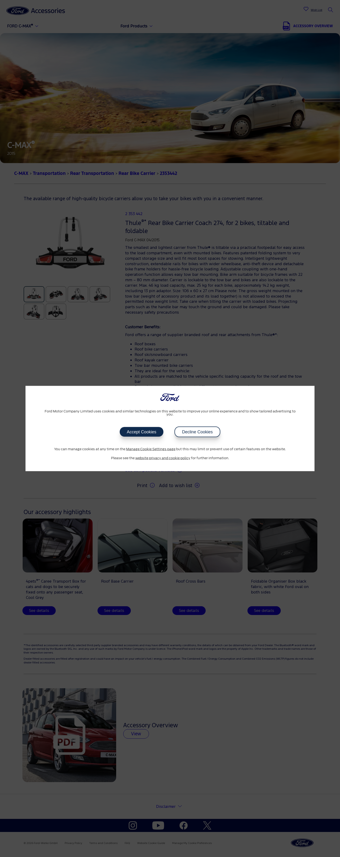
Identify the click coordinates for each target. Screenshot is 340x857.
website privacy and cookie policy (162, 458)
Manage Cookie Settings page (150, 449)
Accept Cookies (141, 432)
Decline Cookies (197, 432)
